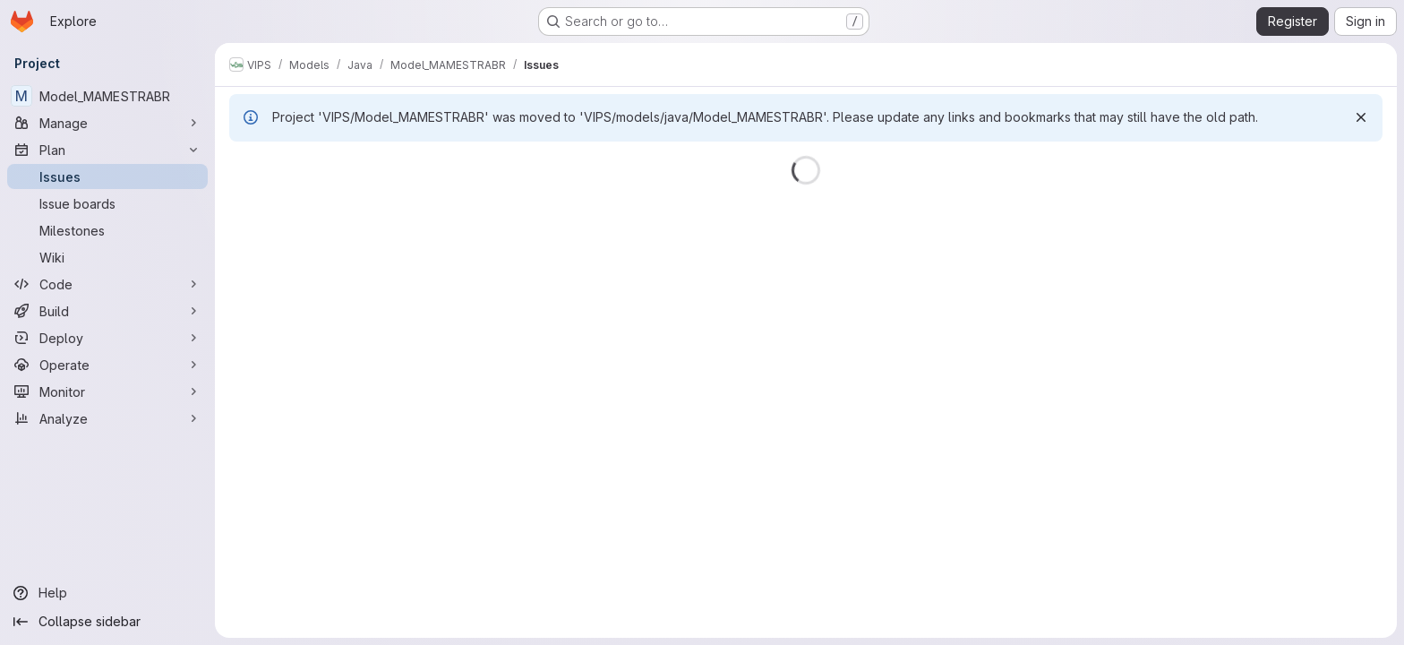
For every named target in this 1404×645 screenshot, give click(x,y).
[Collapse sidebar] (107, 621)
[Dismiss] (1361, 117)
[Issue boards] (107, 203)
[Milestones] (107, 230)
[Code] (107, 284)
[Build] (107, 310)
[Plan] (107, 149)
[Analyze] (107, 418)
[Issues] (107, 176)
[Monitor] (107, 391)
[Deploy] (107, 337)
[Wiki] (107, 257)
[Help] (107, 593)
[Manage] (107, 122)
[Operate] (107, 364)
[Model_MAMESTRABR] (107, 95)
